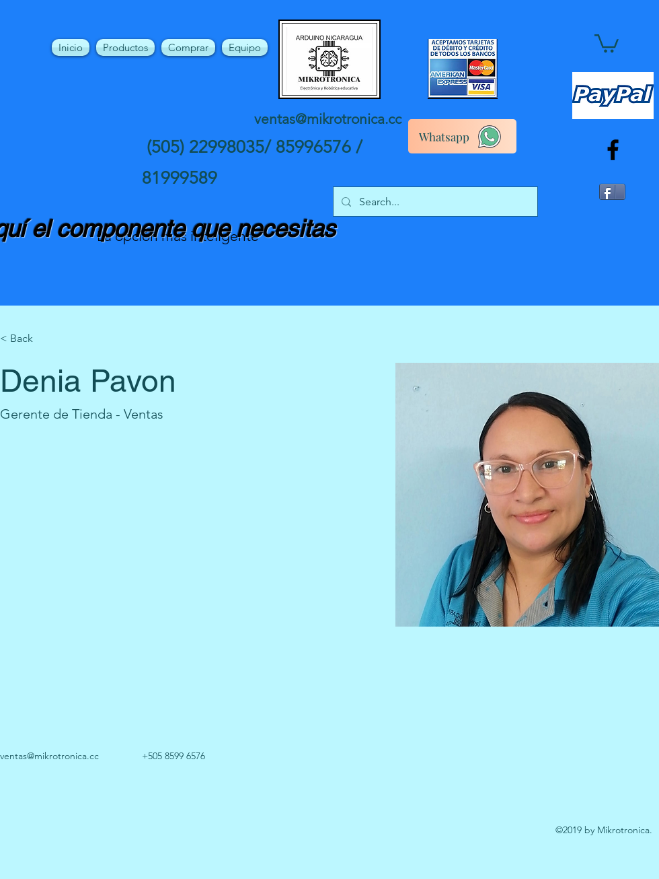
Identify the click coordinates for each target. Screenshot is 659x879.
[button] (606, 42)
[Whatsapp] (462, 136)
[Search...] (434, 202)
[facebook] (613, 150)
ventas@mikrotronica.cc (327, 118)
